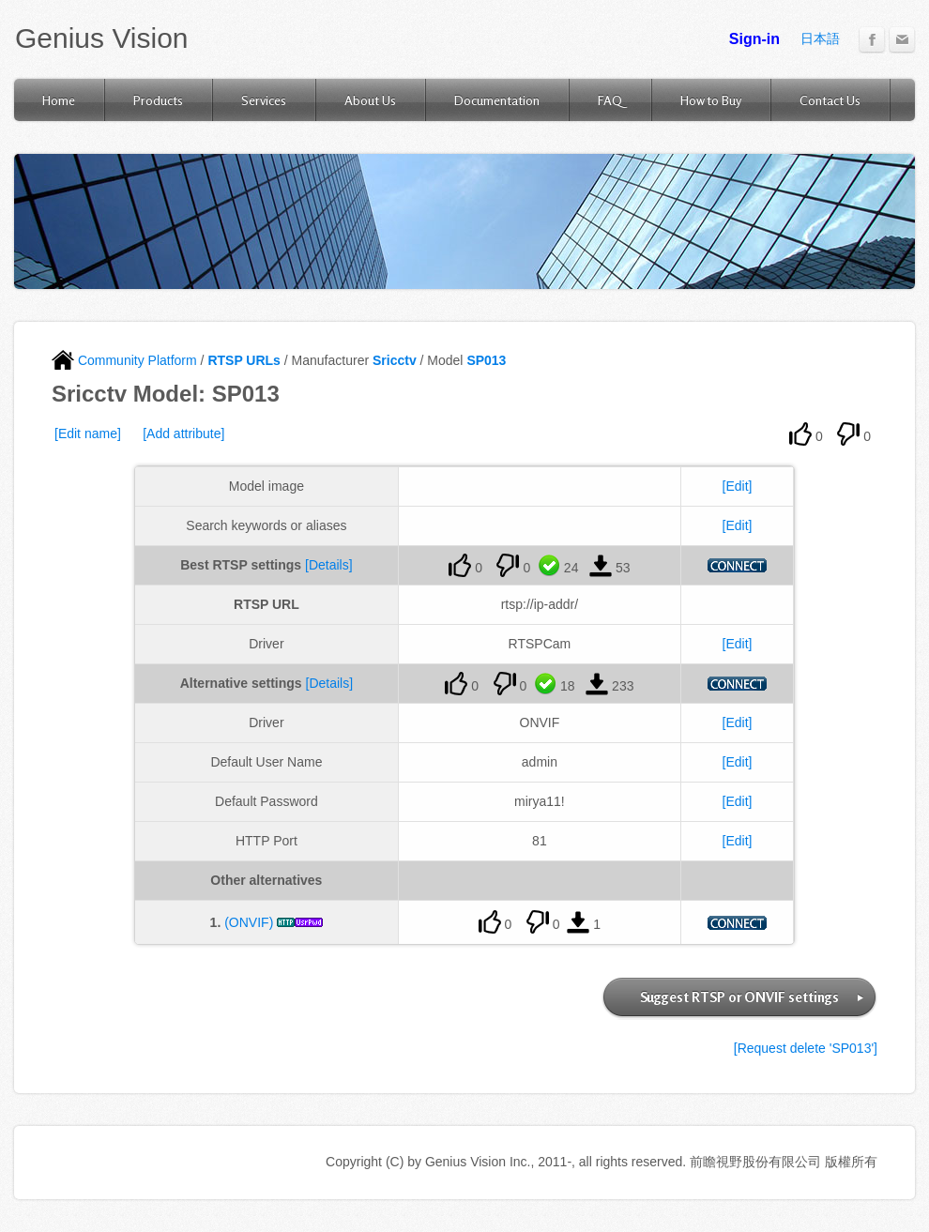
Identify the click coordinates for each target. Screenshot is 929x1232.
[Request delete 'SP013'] (805, 1048)
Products (158, 100)
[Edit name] (87, 433)
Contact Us (830, 100)
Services (263, 100)
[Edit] (738, 486)
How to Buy (710, 100)
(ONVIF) (248, 922)
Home (58, 100)
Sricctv (395, 360)
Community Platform (124, 360)
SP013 (486, 360)
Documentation (497, 100)
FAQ (610, 100)
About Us (370, 100)
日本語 (820, 38)
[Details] (329, 564)
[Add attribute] (183, 433)
